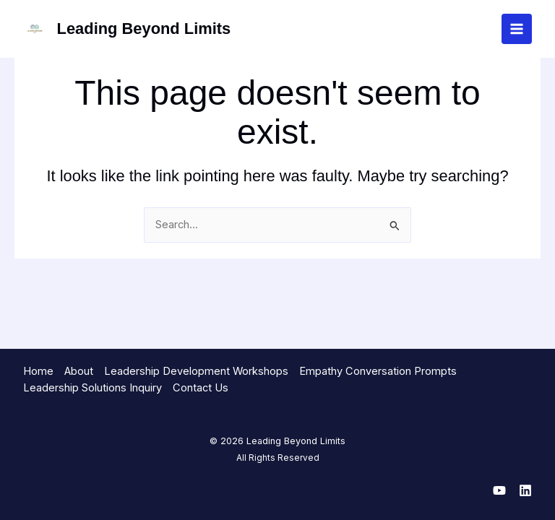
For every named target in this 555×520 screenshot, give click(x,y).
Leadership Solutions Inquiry (92, 387)
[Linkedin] (525, 490)
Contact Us (200, 387)
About (78, 371)
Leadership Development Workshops (196, 371)
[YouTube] (499, 490)
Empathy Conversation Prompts (378, 371)
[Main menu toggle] (517, 29)
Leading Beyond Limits (144, 29)
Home (38, 371)
